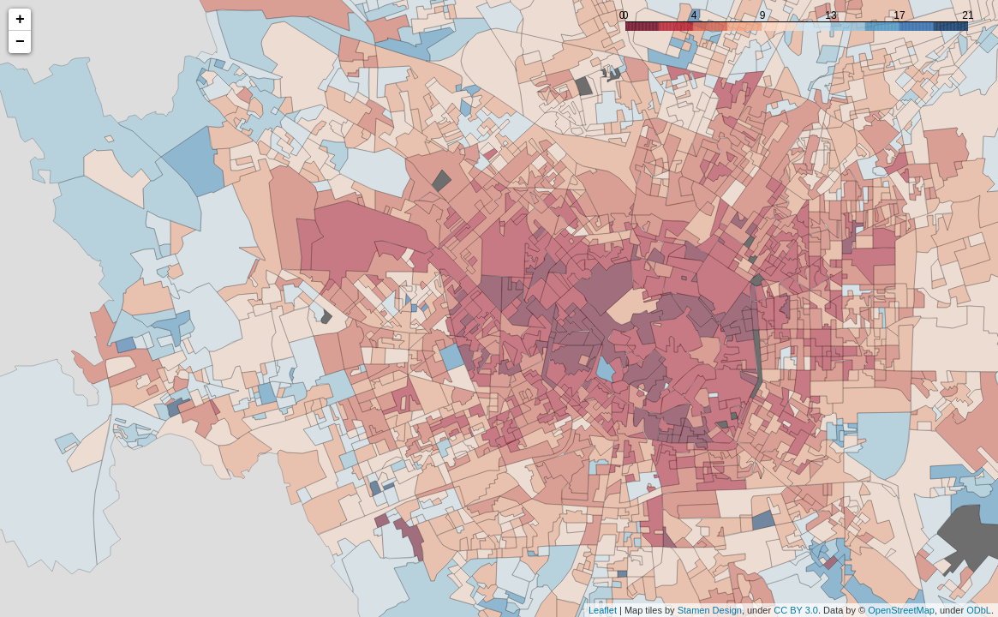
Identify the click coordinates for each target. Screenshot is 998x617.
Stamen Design (710, 610)
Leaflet (603, 610)
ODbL (978, 610)
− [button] (20, 42)
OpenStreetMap (901, 610)
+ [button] (20, 19)
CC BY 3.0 (796, 610)
